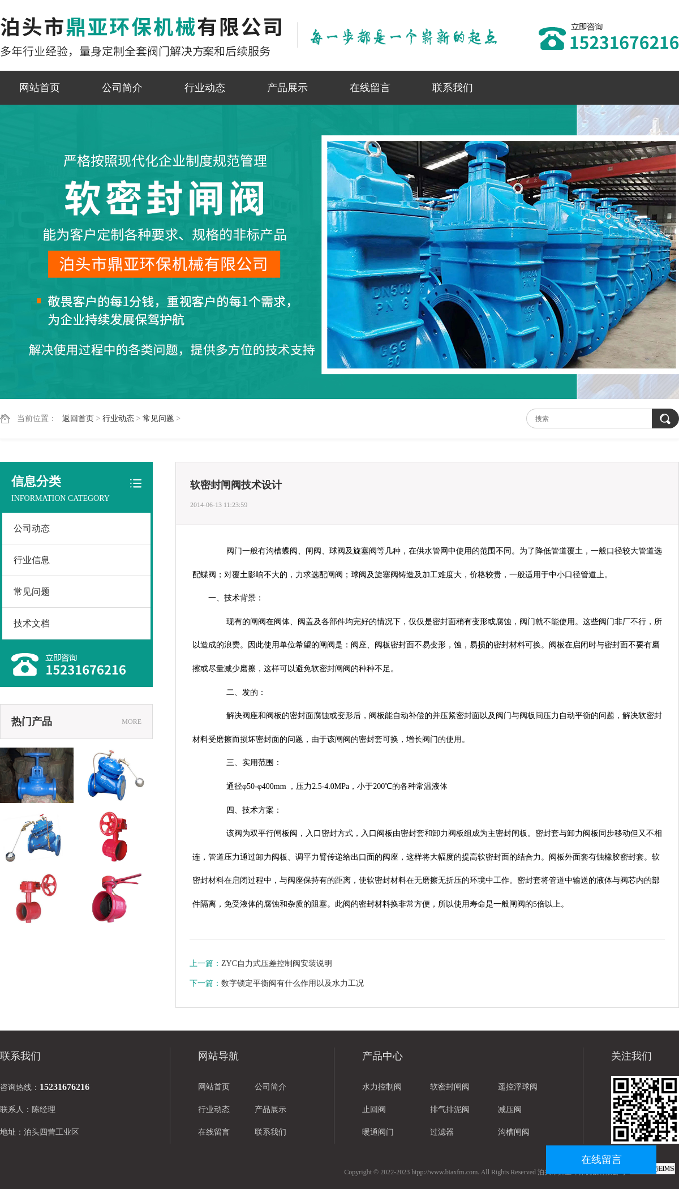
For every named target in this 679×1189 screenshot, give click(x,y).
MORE (131, 722)
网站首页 (39, 87)
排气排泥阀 (450, 1109)
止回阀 (374, 1109)
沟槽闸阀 (514, 1132)
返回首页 (78, 418)
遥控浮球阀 (518, 1087)
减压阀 (510, 1109)
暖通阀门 (378, 1132)
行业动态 (204, 87)
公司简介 (122, 87)
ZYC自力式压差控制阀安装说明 (276, 963)
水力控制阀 (382, 1087)
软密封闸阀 (450, 1087)
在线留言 (370, 87)
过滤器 (442, 1132)
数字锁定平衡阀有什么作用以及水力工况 (292, 983)
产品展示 (287, 87)
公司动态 (32, 528)
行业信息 (32, 560)
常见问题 (158, 418)
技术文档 (32, 623)
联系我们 (452, 87)
